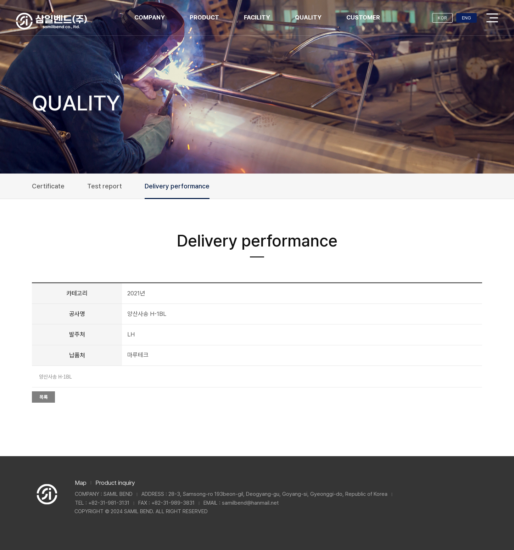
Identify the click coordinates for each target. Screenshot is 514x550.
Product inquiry (115, 482)
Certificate (48, 186)
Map (80, 482)
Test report (104, 186)
